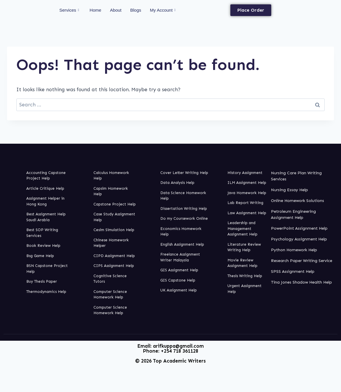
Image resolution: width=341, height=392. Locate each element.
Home (95, 10)
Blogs (135, 10)
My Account (163, 10)
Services (69, 10)
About (115, 10)
